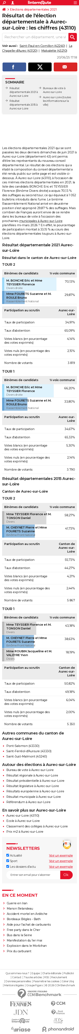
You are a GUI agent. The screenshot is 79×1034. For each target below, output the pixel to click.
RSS (46, 977)
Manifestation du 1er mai (25, 940)
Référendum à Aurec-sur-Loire (28, 802)
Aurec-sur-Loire (52, 97)
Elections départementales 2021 (33, 9)
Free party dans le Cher (23, 930)
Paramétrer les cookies (46, 981)
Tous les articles (33, 977)
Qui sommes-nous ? (17, 973)
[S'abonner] (39, 875)
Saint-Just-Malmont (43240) (26, 756)
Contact (16, 977)
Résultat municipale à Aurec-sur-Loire (33, 797)
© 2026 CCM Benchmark (60, 985)
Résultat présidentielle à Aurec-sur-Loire (35, 781)
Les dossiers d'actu (21, 867)
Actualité (14, 855)
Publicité (69, 973)
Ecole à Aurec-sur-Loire (23, 821)
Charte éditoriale (51, 973)
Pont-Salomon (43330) (22, 746)
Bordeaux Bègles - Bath (24, 919)
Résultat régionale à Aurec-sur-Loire (32, 775)
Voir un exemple (61, 855)
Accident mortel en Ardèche (27, 914)
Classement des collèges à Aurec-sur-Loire (37, 826)
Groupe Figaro (34, 985)
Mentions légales (14, 985)
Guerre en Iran (17, 903)
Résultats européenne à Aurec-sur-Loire (35, 791)
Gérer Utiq (68, 981)
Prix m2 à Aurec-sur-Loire (24, 832)
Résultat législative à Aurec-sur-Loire (32, 786)
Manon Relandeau (20, 908)
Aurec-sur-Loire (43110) (22, 815)
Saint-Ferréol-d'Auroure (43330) (28, 751)
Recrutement (59, 977)
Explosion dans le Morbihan (27, 946)
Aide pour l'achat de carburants (29, 924)
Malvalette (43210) (54, 51)
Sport (11, 861)
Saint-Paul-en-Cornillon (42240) (42, 46)
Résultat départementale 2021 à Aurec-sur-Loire (23, 92)
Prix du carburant (19, 951)
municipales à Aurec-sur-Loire (41, 221)
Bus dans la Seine (19, 935)
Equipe (36, 973)
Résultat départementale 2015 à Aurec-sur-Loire (23, 104)
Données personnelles (18, 981)
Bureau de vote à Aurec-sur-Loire (30, 770)
